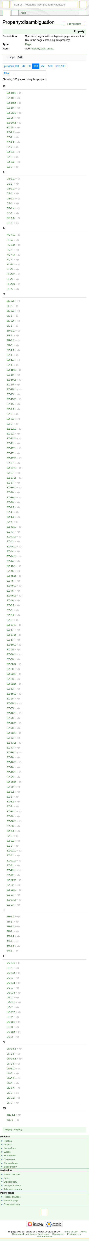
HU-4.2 (11, 245)
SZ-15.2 (11, 399)
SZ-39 (10, 492)
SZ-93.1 (11, 890)
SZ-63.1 (11, 674)
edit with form (74, 24)
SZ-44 (10, 551)
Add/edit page (11, 1200)
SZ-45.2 (11, 576)
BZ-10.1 (11, 93)
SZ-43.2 (11, 536)
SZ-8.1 (10, 791)
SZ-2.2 (10, 419)
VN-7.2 (11, 1098)
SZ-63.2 (11, 684)
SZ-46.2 (11, 595)
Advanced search (13, 1189)
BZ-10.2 (11, 103)
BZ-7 (9, 137)
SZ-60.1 (11, 644)
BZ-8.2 (11, 162)
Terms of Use (70, 1231)
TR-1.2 (11, 926)
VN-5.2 (11, 1078)
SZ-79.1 (11, 772)
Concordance (11, 1163)
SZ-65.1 (11, 693)
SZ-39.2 (11, 497)
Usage (15, 57)
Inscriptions (10, 1148)
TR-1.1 (11, 916)
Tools (82, 13)
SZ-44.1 (11, 546)
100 (36, 66)
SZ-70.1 (11, 713)
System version (12, 1204)
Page (28, 44)
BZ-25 (10, 117)
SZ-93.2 (11, 899)
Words (7, 1152)
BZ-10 (10, 98)
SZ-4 (9, 512)
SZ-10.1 (11, 370)
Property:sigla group (41, 48)
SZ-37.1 (11, 468)
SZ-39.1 (11, 487)
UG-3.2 (11, 1032)
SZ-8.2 (10, 801)
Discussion (15, 13)
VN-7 (10, 1093)
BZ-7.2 (11, 142)
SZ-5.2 (10, 615)
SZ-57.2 (11, 635)
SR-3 (10, 335)
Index (6, 1178)
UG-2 (10, 1007)
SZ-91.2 (11, 860)
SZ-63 (10, 679)
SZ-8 (9, 796)
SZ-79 (10, 777)
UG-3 (10, 1027)
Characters (9, 1159)
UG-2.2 (11, 1012)
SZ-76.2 (11, 762)
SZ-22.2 (11, 438)
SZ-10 (10, 374)
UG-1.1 (11, 963)
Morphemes (10, 1155)
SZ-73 (10, 738)
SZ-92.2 (11, 880)
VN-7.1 (11, 1088)
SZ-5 (9, 610)
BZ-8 (9, 157)
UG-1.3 (11, 983)
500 (50, 66)
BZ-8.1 (11, 152)
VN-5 (10, 1073)
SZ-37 (10, 473)
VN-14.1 (11, 1048)
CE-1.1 (11, 178)
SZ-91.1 (11, 850)
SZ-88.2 (11, 821)
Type (6, 44)
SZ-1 (9, 355)
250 (43, 66)
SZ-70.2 (11, 723)
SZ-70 (10, 718)
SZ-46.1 (11, 585)
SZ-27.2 (11, 458)
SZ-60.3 (11, 664)
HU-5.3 (11, 284)
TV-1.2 (10, 946)
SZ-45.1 (11, 566)
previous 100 (11, 66)
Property (79, 31)
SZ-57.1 (11, 625)
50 (29, 66)
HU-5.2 (11, 274)
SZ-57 (10, 629)
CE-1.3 (11, 198)
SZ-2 (9, 414)
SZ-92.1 (11, 870)
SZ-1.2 (10, 360)
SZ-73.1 (11, 733)
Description (10, 36)
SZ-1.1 (10, 350)
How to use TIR (12, 1174)
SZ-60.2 (11, 654)
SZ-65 (10, 698)
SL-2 (9, 306)
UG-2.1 (11, 1002)
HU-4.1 (11, 234)
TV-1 (9, 941)
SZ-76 (10, 757)
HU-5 (10, 269)
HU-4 (10, 240)
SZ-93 (10, 894)
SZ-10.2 (11, 379)
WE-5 (10, 1119)
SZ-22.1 (11, 428)
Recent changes (12, 1197)
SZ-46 (10, 590)
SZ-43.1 (11, 526)
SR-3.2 (11, 340)
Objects (8, 1144)
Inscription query (12, 1185)
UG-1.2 (11, 973)
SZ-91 (10, 855)
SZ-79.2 (11, 782)
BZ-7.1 (11, 132)
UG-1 (10, 968)
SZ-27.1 (11, 448)
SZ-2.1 (10, 409)
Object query (10, 1182)
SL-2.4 (10, 321)
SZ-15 (10, 394)
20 (23, 66)
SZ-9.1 (10, 831)
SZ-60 (10, 649)
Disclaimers (58, 1234)
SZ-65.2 (11, 703)
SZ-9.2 (10, 840)
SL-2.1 (10, 301)
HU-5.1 (11, 264)
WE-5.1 (11, 1114)
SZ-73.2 (11, 742)
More (23, 13)
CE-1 (10, 183)
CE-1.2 (11, 188)
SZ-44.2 (11, 556)
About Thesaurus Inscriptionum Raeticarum (49, 1232)
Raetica (8, 1141)
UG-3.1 (11, 1022)
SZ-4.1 (10, 507)
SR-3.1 (11, 330)
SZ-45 (10, 571)
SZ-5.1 (10, 605)
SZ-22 (10, 433)
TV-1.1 (10, 936)
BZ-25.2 (11, 122)
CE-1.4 (11, 208)
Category (8, 1129)
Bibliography (10, 1166)
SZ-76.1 (11, 752)
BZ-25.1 (11, 113)
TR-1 (9, 921)
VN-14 (10, 1053)
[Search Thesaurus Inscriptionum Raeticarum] (41, 4)
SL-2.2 (10, 311)
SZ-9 (9, 836)
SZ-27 (10, 453)
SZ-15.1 (11, 389)
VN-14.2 (11, 1058)
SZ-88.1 (11, 811)
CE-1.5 (11, 218)
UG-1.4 (11, 992)
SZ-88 (10, 816)
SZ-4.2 (10, 517)
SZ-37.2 (11, 477)
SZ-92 (10, 875)
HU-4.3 (11, 254)
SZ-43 (10, 531)
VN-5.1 (11, 1068)
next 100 (60, 66)
